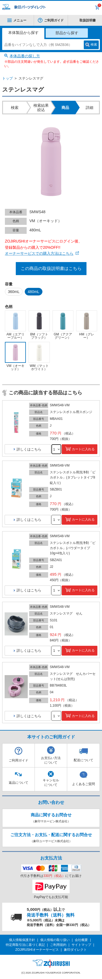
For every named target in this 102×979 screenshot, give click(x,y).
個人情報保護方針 (22, 940)
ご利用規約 (58, 945)
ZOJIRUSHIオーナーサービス (36, 950)
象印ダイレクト (75, 950)
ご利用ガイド (54, 20)
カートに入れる (83, 449)
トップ (7, 78)
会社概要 (81, 940)
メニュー (16, 20)
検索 (94, 44)
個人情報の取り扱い (55, 940)
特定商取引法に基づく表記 (25, 945)
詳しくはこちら (29, 449)
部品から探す (66, 33)
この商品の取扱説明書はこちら (51, 268)
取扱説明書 (87, 20)
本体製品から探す (23, 32)
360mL (14, 291)
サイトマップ (81, 945)
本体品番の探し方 (25, 56)
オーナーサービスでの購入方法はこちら (39, 253)
